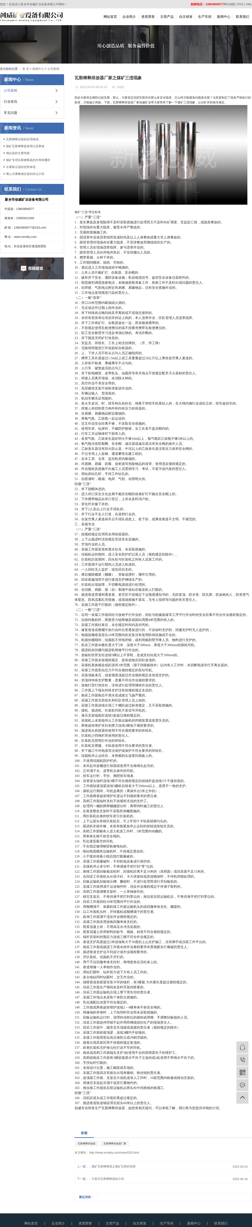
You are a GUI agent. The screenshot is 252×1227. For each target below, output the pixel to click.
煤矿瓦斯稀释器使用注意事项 (25, 146)
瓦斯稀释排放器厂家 (115, 1143)
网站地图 (229, 4)
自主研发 (186, 16)
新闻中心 (223, 16)
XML (249, 4)
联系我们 (242, 16)
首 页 (25, 68)
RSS (241, 4)
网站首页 (110, 16)
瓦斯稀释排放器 (86, 1143)
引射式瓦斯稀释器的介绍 (108, 1178)
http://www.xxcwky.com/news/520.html (114, 1152)
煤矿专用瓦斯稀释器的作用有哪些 (28, 160)
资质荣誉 (148, 16)
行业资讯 (10, 101)
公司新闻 (53, 68)
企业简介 (129, 16)
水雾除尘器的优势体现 (20, 167)
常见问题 (10, 113)
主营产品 (167, 16)
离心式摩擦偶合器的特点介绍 (25, 174)
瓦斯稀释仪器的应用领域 (22, 139)
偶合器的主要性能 (18, 153)
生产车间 (204, 16)
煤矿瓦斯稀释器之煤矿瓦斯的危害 (114, 1166)
